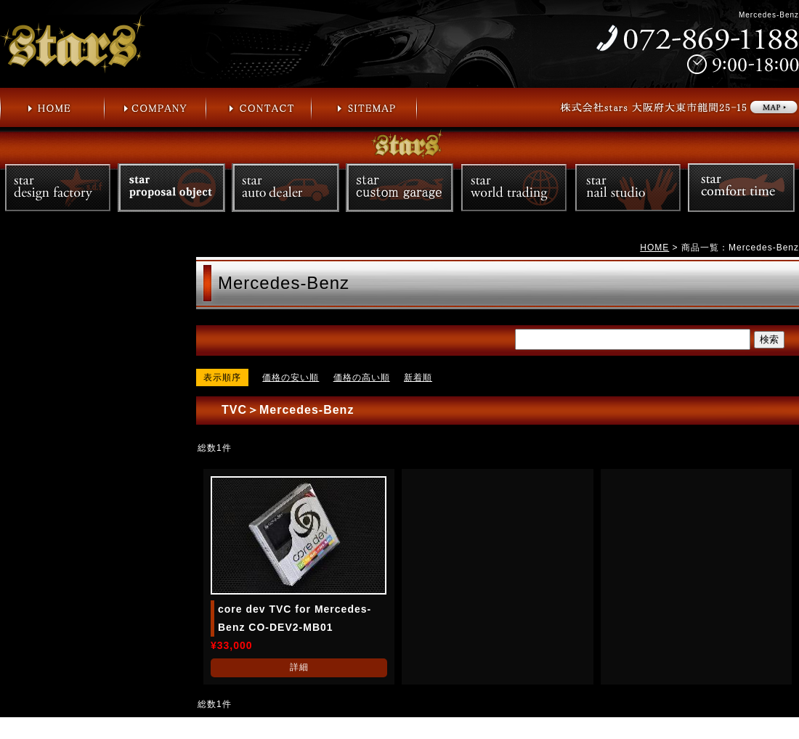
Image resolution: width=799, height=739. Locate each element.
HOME (654, 247)
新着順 (418, 377)
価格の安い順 (290, 377)
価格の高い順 (361, 377)
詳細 (299, 667)
